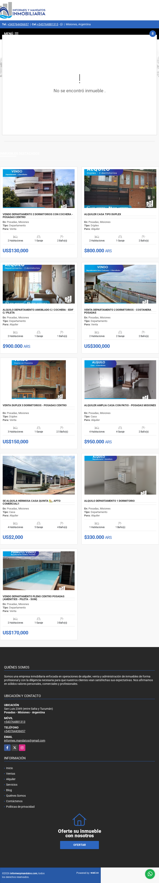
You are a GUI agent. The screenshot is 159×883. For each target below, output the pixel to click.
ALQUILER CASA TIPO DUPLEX (102, 214)
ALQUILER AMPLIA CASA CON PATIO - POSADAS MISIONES (120, 405)
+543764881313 (47, 24)
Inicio (9, 768)
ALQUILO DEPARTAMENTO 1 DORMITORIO (109, 500)
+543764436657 (18, 24)
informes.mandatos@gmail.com (24, 740)
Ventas (10, 773)
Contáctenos (14, 801)
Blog (9, 790)
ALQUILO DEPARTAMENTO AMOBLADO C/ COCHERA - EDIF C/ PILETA (38, 311)
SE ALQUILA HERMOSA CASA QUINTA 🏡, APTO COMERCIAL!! (31, 502)
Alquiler (11, 779)
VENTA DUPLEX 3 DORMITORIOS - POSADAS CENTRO (35, 405)
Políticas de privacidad (20, 806)
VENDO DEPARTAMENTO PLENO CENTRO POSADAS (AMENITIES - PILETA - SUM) (33, 598)
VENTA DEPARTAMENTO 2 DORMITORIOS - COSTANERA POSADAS (117, 311)
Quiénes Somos (16, 795)
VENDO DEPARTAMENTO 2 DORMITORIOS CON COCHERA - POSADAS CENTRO (38, 216)
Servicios (11, 784)
